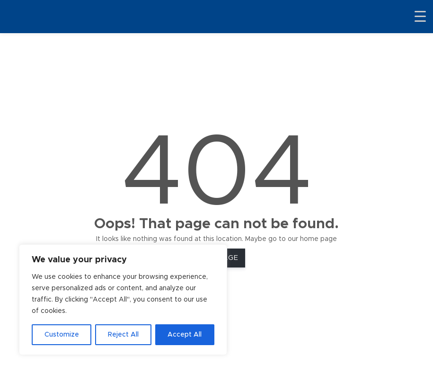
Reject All (123, 334)
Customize (61, 334)
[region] (123, 299)
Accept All (185, 334)
